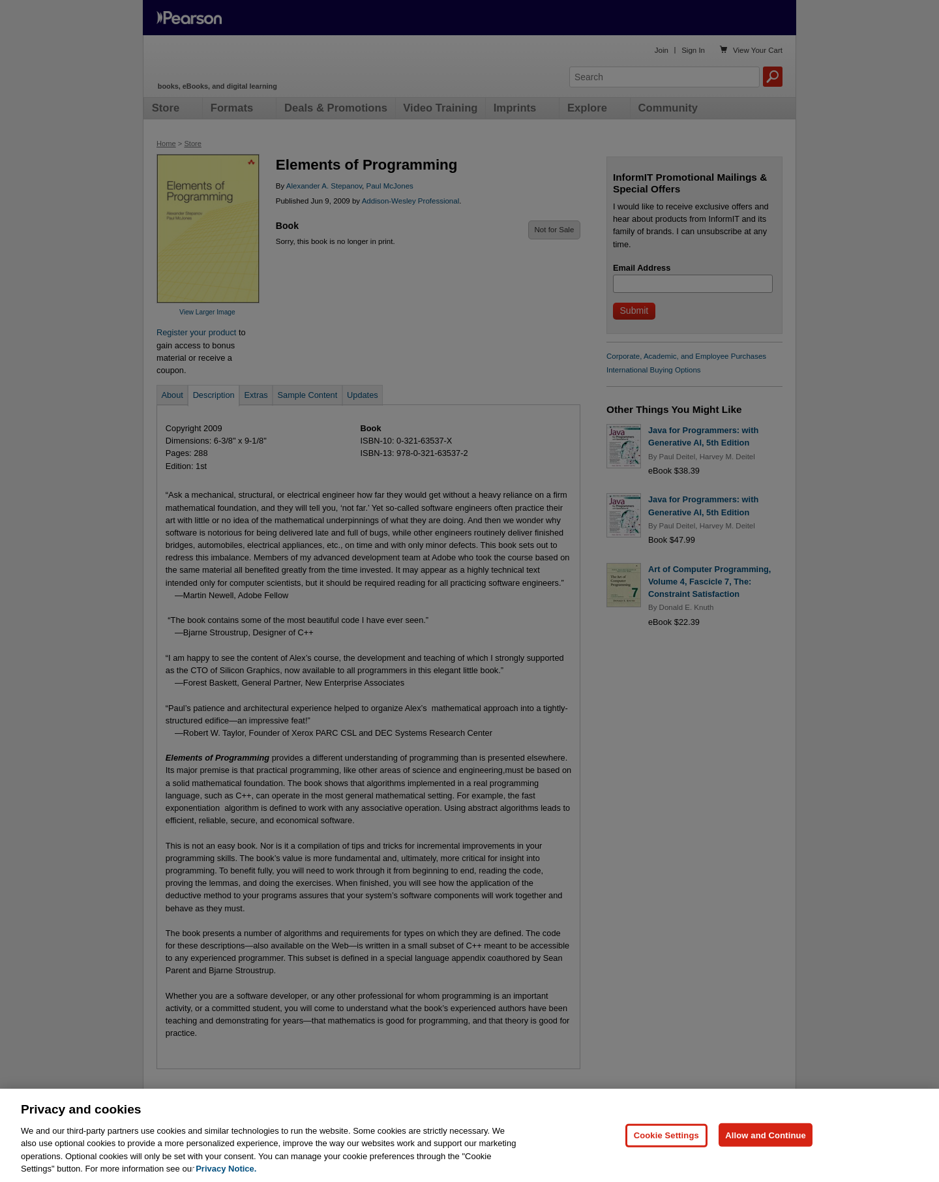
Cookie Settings (666, 1135)
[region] (469, 1135)
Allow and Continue (765, 1135)
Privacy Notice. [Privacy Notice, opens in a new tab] (226, 1169)
